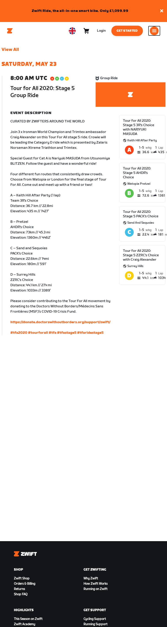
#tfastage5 (66, 333)
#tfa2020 (18, 333)
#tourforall (38, 333)
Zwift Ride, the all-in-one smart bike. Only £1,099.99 (80, 11)
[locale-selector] (72, 30)
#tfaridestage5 (90, 333)
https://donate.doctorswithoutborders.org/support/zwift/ (60, 322)
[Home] (10, 31)
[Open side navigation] (154, 30)
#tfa (52, 333)
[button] (161, 11)
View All (10, 49)
